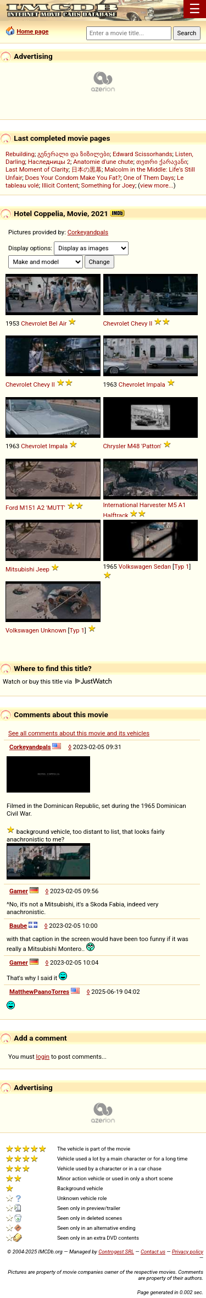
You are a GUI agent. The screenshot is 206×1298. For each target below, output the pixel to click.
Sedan (162, 566)
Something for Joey (108, 185)
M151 (28, 508)
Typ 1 (181, 566)
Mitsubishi (19, 569)
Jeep (42, 569)
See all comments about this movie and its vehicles (78, 733)
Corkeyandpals (88, 232)
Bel (53, 323)
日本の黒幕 (86, 169)
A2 (40, 508)
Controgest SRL (116, 1251)
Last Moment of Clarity (37, 169)
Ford (11, 508)
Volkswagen (135, 566)
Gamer (18, 891)
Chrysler (114, 446)
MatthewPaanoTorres (39, 992)
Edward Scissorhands (142, 154)
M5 (172, 505)
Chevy (139, 323)
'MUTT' (55, 508)
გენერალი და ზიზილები (73, 154)
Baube (18, 926)
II (150, 323)
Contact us (153, 1251)
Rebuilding (20, 154)
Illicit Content (60, 185)
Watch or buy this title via (57, 681)
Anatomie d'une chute (103, 162)
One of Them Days (149, 178)
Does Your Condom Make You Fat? (73, 178)
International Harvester (134, 505)
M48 (133, 446)
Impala (155, 384)
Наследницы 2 (49, 162)
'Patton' (151, 446)
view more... (157, 185)
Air (62, 323)
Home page (32, 31)
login (43, 1056)
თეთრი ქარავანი (161, 162)
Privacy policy (187, 1251)
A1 (182, 505)
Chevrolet (34, 323)
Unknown (53, 630)
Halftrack (116, 515)
